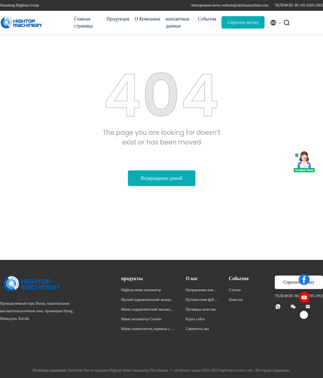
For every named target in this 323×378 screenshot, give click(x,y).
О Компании (147, 19)
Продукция (117, 19)
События (207, 19)
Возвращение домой (161, 178)
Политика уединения (49, 370)
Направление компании (201, 291)
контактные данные (177, 22)
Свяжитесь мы (197, 329)
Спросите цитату (243, 22)
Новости (236, 300)
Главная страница (83, 22)
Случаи (235, 290)
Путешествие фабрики (202, 300)
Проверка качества (201, 309)
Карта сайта (195, 319)
